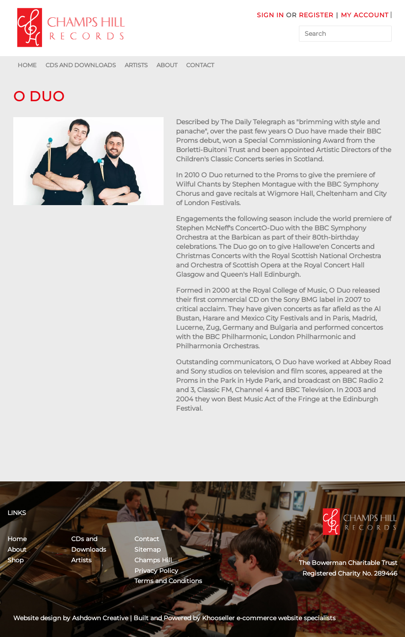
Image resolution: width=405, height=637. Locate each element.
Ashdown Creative (100, 618)
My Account (365, 15)
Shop (15, 560)
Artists (136, 65)
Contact (200, 65)
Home (27, 65)
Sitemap (147, 549)
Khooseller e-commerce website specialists (269, 618)
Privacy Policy (156, 571)
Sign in (270, 15)
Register (316, 15)
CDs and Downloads (81, 65)
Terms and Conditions (168, 581)
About (167, 65)
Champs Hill (153, 560)
